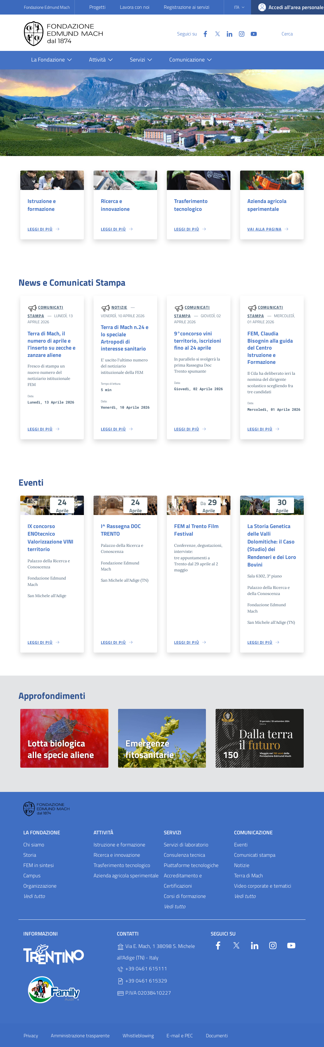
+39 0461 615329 (142, 969)
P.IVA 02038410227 (144, 981)
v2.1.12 (193, 1040)
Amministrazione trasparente (80, 1023)
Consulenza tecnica (184, 843)
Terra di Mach (248, 864)
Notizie (119, 308)
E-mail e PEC (180, 1023)
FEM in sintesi (38, 854)
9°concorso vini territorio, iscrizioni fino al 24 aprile (195, 341)
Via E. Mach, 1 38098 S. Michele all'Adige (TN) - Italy (156, 940)
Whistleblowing (138, 1023)
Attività (103, 821)
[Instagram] (227, 33)
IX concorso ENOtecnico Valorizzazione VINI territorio (49, 533)
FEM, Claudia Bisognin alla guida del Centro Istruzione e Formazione (271, 345)
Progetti (97, 7)
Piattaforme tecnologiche (191, 854)
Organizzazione (40, 874)
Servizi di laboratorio (186, 833)
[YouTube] (239, 33)
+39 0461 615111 (142, 957)
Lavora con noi (134, 7)
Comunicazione (253, 821)
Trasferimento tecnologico (189, 205)
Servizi (172, 821)
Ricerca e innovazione (125, 201)
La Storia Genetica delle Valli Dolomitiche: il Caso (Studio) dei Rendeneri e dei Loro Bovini (271, 537)
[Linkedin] (215, 33)
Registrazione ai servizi (186, 7)
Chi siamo (33, 833)
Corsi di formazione (185, 884)
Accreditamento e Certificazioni (183, 869)
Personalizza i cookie (36, 1040)
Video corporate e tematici (262, 874)
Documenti (217, 1023)
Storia (29, 843)
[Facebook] (191, 33)
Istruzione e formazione (41, 205)
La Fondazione (41, 821)
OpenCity (178, 1040)
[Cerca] (293, 33)
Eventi (241, 833)
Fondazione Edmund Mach (47, 7)
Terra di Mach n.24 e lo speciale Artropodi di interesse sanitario (124, 335)
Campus (32, 864)
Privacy (31, 1023)
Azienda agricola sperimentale (265, 205)
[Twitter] (203, 33)
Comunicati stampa (254, 843)
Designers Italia (256, 1040)
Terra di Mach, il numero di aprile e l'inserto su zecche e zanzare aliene (50, 345)
